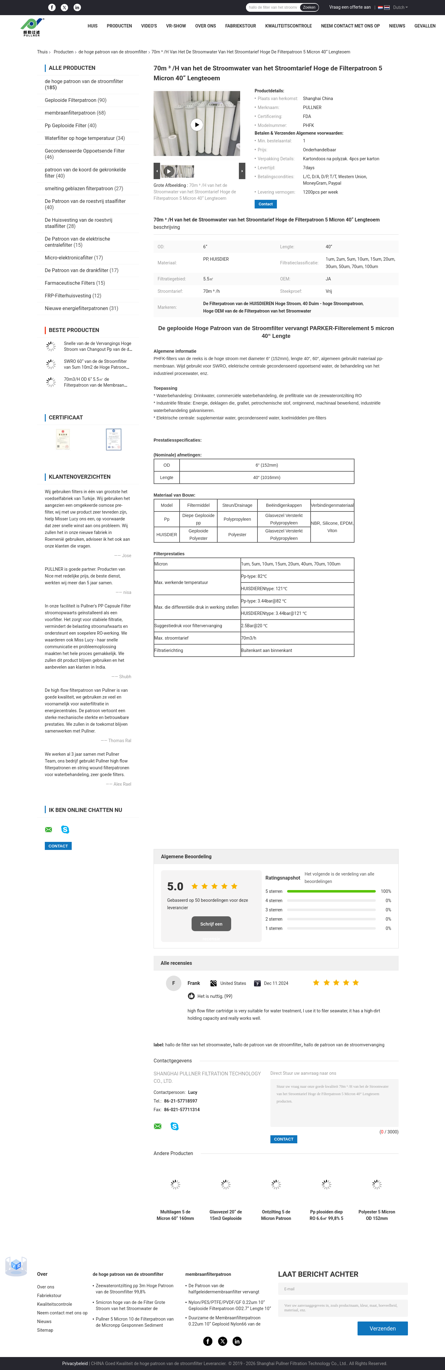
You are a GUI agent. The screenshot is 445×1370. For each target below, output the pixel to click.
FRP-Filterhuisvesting (68, 296)
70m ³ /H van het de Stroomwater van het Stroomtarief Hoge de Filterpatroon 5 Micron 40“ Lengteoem (195, 192)
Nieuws (397, 25)
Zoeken (309, 7)
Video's (149, 25)
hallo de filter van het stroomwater (198, 1044)
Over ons (205, 25)
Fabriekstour (240, 25)
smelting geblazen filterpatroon (79, 188)
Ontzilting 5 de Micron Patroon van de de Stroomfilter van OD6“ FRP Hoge (276, 1215)
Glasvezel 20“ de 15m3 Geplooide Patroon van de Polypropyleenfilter (225, 1215)
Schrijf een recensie (211, 926)
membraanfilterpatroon (70, 113)
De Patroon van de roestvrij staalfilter (85, 201)
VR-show (176, 25)
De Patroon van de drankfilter (76, 270)
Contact (266, 204)
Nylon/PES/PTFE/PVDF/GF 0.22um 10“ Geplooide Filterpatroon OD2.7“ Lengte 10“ (230, 1305)
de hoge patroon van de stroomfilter (112, 51)
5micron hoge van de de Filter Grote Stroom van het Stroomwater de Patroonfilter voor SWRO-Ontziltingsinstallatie (130, 1306)
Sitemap (45, 1330)
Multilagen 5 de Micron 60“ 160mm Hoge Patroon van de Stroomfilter (175, 1215)
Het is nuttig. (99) (214, 996)
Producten (119, 25)
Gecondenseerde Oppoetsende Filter (85, 151)
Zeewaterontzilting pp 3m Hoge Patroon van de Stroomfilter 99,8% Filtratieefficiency (134, 1289)
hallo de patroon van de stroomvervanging (344, 1044)
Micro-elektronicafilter (69, 258)
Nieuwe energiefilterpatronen (76, 308)
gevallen (424, 25)
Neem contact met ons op (350, 25)
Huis (93, 25)
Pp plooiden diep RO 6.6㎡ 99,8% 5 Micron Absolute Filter (326, 1215)
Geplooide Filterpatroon (70, 100)
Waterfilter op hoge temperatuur (80, 138)
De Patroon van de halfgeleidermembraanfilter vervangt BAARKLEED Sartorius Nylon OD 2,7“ (224, 1289)
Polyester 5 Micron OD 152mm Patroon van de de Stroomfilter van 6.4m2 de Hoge (376, 1215)
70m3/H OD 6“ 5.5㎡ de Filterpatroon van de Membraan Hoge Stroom (94, 385)
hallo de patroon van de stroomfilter (267, 1044)
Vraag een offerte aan (350, 7)
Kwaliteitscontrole (288, 25)
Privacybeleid (75, 1363)
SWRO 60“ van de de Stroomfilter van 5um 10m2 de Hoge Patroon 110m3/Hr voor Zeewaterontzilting (97, 367)
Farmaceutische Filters (70, 283)
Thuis (42, 51)
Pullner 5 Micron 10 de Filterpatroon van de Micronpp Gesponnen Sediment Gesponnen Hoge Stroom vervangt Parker (136, 1323)
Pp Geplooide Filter (66, 125)
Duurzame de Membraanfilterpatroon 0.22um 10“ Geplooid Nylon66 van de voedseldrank (225, 1321)
